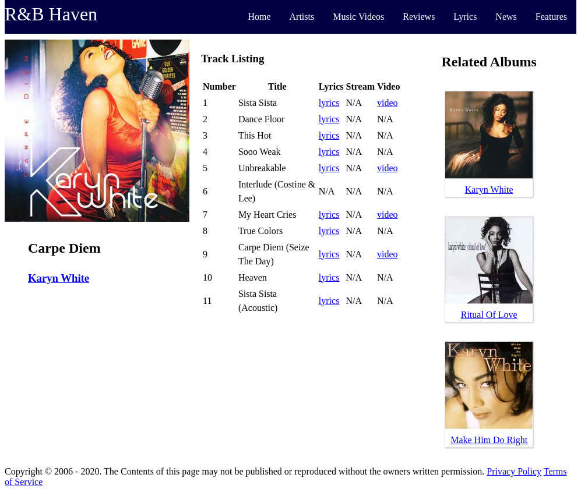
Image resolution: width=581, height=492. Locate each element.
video (387, 103)
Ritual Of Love (489, 315)
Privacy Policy (514, 471)
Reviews (419, 17)
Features (551, 17)
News (505, 17)
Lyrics (465, 17)
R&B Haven (51, 13)
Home (259, 17)
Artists (302, 17)
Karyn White (58, 278)
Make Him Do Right (488, 440)
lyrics (329, 103)
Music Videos (358, 17)
